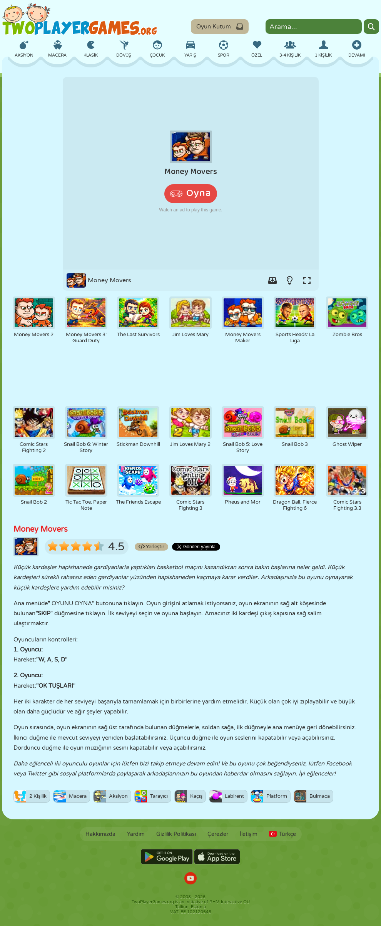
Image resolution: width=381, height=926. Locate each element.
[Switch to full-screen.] (307, 280)
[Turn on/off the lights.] (289, 280)
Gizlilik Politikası (176, 834)
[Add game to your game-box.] (272, 280)
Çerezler (217, 834)
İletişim (248, 834)
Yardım (136, 834)
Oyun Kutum (219, 26)
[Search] (371, 26)
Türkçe (282, 834)
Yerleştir (151, 547)
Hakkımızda (100, 834)
